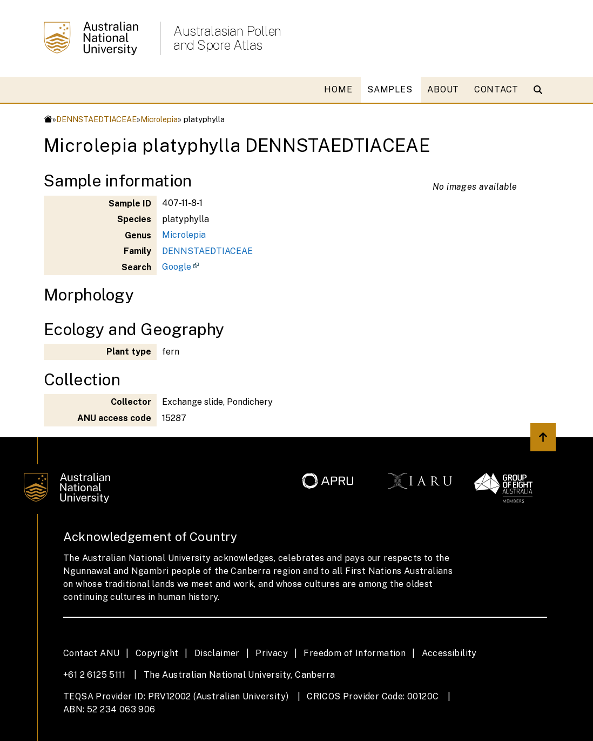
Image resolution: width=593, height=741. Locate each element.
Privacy (271, 653)
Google (176, 267)
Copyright (157, 653)
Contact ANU (91, 653)
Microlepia (159, 119)
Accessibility (449, 653)
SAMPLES (389, 89)
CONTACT (496, 89)
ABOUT (443, 89)
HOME (338, 89)
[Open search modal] (540, 89)
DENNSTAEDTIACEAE (96, 119)
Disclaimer (217, 653)
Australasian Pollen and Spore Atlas (227, 37)
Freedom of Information (355, 653)
